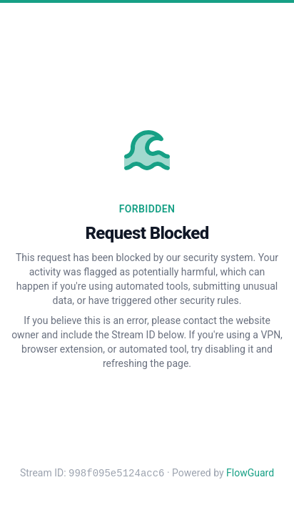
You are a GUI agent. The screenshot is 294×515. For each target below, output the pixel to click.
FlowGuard (250, 473)
